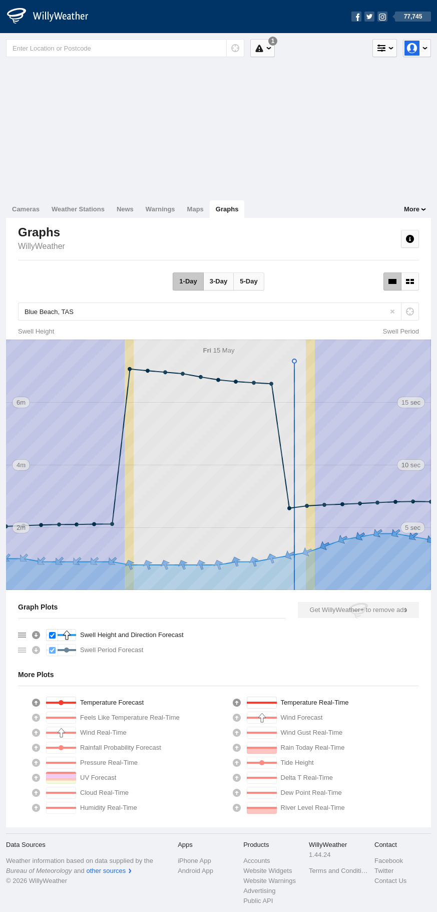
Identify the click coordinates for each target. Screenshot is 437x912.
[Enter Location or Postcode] (125, 48)
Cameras (26, 209)
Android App (195, 870)
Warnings (160, 209)
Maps (195, 209)
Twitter (383, 870)
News (125, 209)
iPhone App (194, 860)
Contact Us (390, 880)
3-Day (218, 281)
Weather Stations (78, 209)
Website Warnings (269, 880)
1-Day (188, 281)
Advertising (259, 890)
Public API (258, 900)
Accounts (256, 860)
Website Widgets (267, 870)
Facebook (388, 860)
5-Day (248, 281)
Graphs (227, 209)
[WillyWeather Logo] (53, 16)
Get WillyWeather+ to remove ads (358, 610)
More (411, 209)
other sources (106, 870)
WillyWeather (41, 246)
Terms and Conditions (338, 870)
